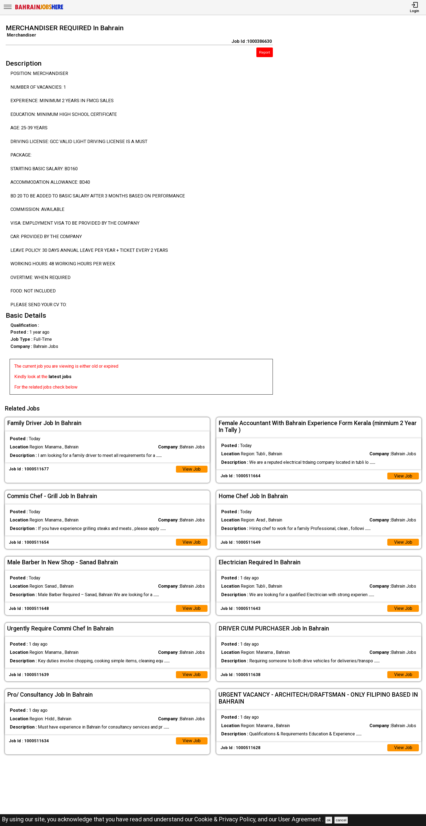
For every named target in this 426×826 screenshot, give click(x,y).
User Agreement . (301, 819)
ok (329, 820)
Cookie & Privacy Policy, (226, 819)
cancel (341, 820)
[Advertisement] (355, 211)
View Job (191, 468)
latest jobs (60, 376)
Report (264, 52)
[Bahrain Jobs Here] (39, 9)
